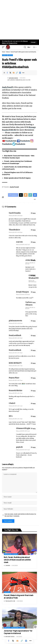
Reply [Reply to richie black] (34, 260)
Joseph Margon (22, 292)
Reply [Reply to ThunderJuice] (34, 230)
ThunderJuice (14, 230)
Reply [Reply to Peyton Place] (34, 378)
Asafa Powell (7, 87)
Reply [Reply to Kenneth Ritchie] (34, 391)
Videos (8, 52)
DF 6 (10, 416)
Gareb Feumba (14, 213)
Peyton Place (14, 378)
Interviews (8, 554)
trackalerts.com (10, 601)
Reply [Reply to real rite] (34, 242)
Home (3, 52)
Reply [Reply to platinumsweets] (34, 321)
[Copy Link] (16, 72)
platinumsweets (15, 321)
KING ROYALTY (15, 363)
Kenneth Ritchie (15, 391)
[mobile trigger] (4, 47)
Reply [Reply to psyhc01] (34, 447)
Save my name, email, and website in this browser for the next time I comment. (20, 515)
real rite (19, 242)
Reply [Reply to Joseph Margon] (34, 292)
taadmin (7, 565)
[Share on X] (10, 72)
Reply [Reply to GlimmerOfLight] (34, 428)
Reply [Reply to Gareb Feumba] (34, 213)
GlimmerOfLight (23, 428)
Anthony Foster (13, 78)
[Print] (20, 72)
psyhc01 (19, 447)
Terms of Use (13, 43)
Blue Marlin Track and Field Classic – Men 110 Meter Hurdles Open (18, 157)
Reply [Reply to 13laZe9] (34, 403)
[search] (24, 47)
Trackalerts (23, 141)
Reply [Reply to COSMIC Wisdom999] (34, 276)
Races (10, 55)
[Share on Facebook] (7, 72)
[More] (23, 72)
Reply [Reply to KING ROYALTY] (34, 363)
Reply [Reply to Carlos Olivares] (34, 302)
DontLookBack (15, 335)
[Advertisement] (19, 20)
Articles (7, 592)
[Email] (13, 72)
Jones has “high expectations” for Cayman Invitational (18, 632)
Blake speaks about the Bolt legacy (17, 178)
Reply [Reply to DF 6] (34, 416)
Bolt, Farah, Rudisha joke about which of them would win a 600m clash (17, 559)
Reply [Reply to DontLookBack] (34, 335)
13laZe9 (12, 403)
